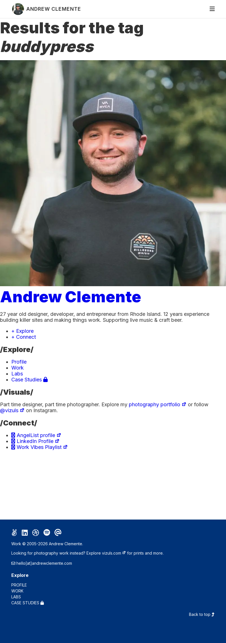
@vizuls (12, 410)
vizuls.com (114, 553)
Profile (19, 362)
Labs (17, 374)
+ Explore (22, 331)
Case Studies (29, 380)
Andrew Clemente (70, 296)
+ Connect (23, 337)
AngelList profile (36, 435)
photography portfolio (157, 404)
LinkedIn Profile (35, 441)
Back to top (202, 614)
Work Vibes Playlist (39, 447)
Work (17, 368)
